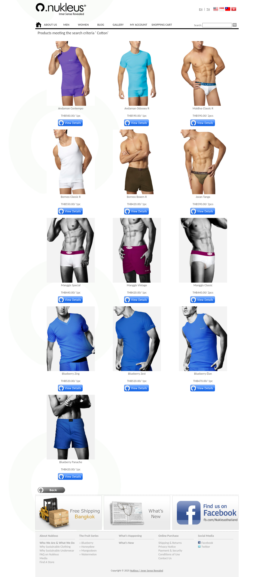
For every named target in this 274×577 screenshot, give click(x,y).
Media (43, 558)
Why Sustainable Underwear (57, 550)
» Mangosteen (88, 550)
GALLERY (118, 25)
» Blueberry (86, 543)
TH (208, 9)
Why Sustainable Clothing (55, 547)
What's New (126, 543)
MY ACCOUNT (138, 25)
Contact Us (165, 558)
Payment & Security (170, 550)
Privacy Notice (167, 547)
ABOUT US (50, 25)
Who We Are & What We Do (57, 543)
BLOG (100, 25)
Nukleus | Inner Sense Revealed (146, 570)
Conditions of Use (169, 554)
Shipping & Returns (170, 543)
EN (201, 9)
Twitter (205, 547)
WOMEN (83, 25)
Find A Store (47, 562)
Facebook (207, 543)
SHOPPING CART (162, 25)
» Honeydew (86, 547)
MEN (66, 25)
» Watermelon (88, 554)
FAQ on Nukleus (49, 554)
